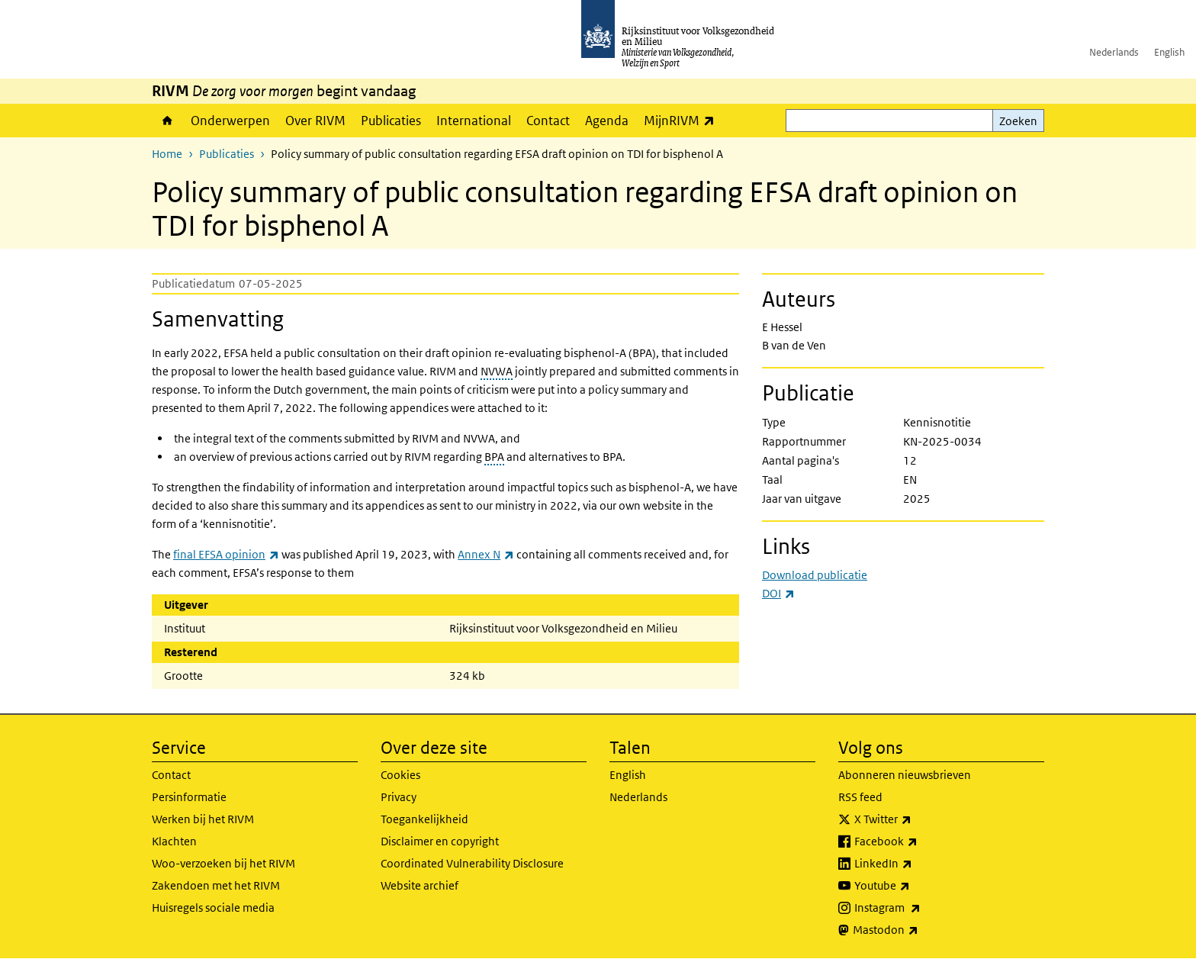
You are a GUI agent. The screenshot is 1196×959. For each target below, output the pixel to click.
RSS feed (860, 797)
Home (167, 120)
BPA (494, 456)
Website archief (419, 885)
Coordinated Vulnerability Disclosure (472, 863)
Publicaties (391, 120)
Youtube (915, 886)
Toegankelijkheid (424, 819)
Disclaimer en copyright (440, 841)
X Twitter (916, 819)
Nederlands (1114, 52)
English (1169, 52)
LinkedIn (916, 863)
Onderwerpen (230, 120)
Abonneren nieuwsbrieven (904, 775)
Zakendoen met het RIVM (216, 885)
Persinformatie (189, 797)
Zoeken (1018, 121)
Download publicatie (814, 575)
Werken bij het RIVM (203, 819)
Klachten (174, 841)
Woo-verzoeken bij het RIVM (223, 863)
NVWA (497, 371)
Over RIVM (315, 120)
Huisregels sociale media (213, 907)
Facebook (919, 841)
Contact (548, 120)
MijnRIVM (683, 120)
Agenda (607, 120)
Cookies (400, 775)
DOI (778, 593)
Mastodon (919, 930)
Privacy (398, 797)
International (473, 120)
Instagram (921, 908)
